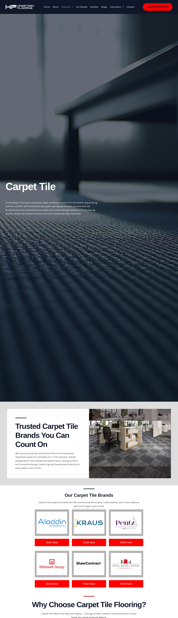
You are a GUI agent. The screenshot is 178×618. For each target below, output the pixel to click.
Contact (130, 7)
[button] (72, 7)
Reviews (94, 7)
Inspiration (117, 7)
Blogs (104, 7)
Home (47, 7)
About (56, 7)
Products (67, 7)
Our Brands (81, 7)
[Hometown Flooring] (20, 6)
